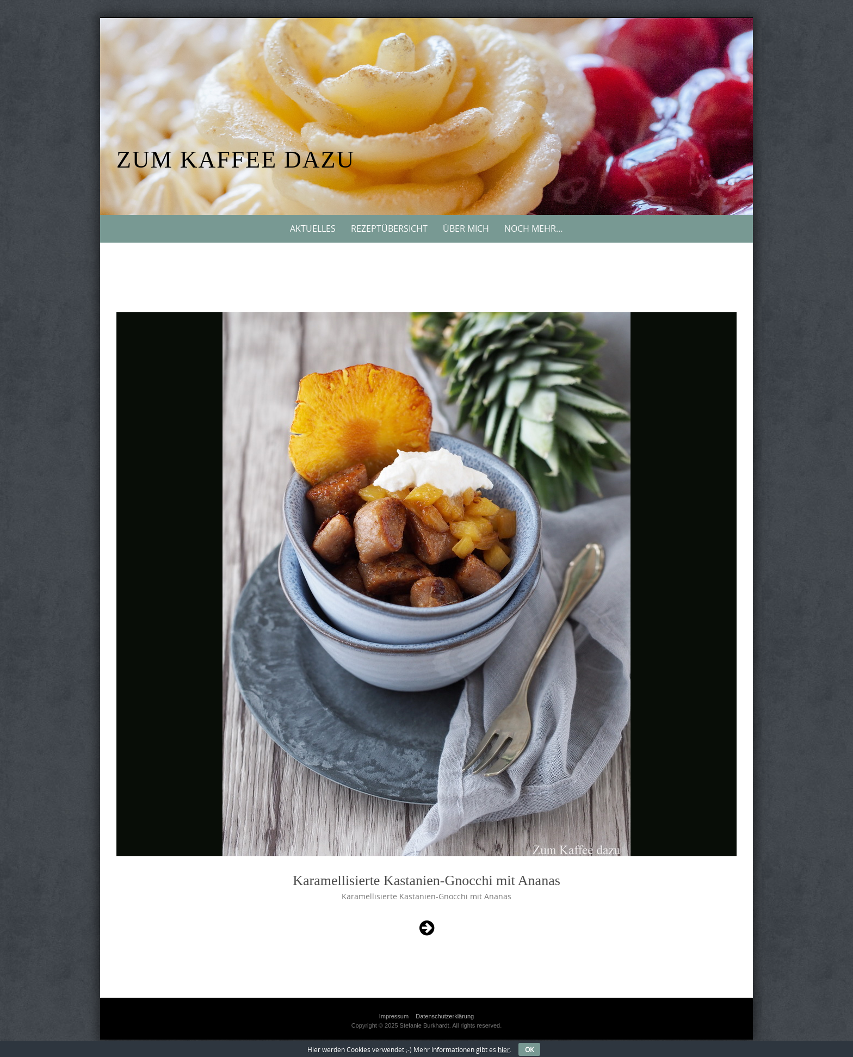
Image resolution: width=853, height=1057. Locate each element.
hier (504, 1049)
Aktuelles (313, 228)
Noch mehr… (533, 228)
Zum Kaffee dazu (235, 159)
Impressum (394, 1016)
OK (529, 1049)
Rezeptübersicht (389, 228)
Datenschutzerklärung (445, 1016)
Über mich (466, 228)
